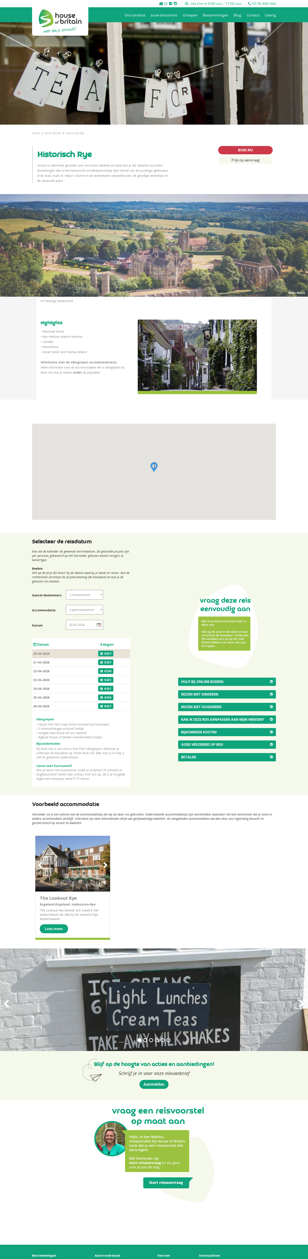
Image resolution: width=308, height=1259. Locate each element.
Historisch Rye (75, 133)
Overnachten (209, 1255)
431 (108, 680)
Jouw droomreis (164, 15)
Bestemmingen (215, 15)
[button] (154, 467)
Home (36, 133)
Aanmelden (154, 1084)
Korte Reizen (52, 133)
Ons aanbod (134, 15)
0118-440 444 (264, 3)
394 (108, 671)
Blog (237, 15)
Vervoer (163, 1255)
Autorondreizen (107, 1255)
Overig (270, 15)
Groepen (190, 15)
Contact (253, 15)
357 (108, 654)
